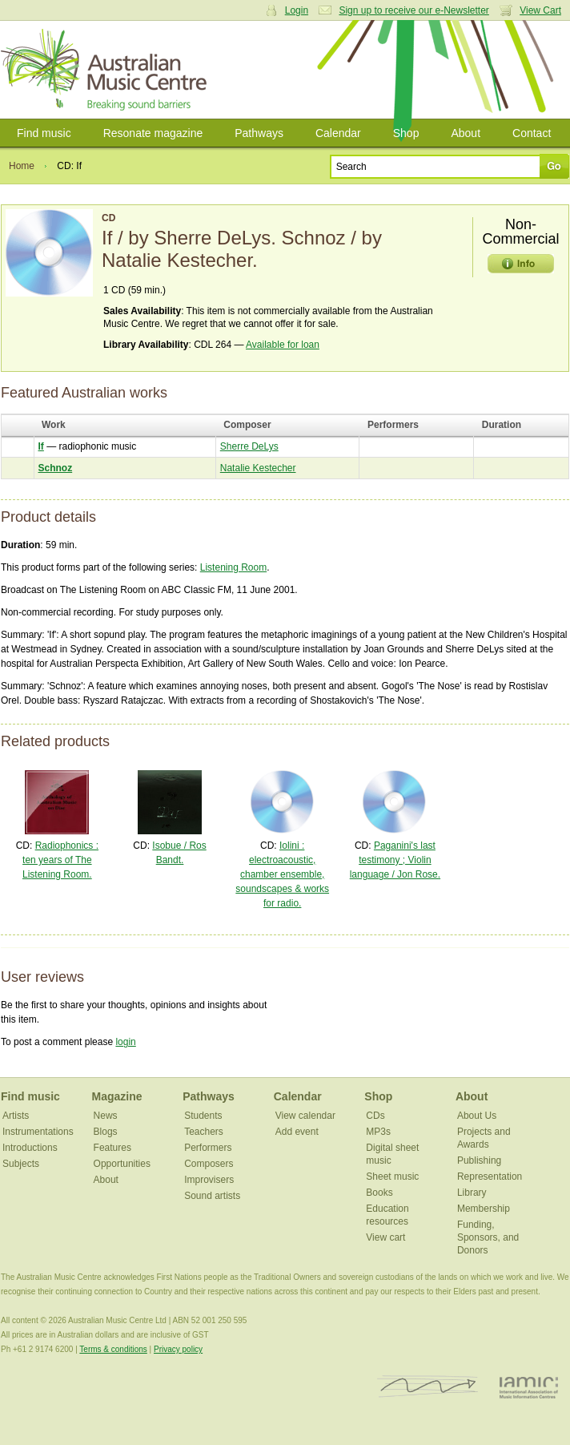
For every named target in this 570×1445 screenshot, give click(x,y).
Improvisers (209, 1179)
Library (472, 1192)
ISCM (427, 1387)
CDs (375, 1115)
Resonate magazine (153, 133)
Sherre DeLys (249, 446)
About (465, 133)
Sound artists (212, 1195)
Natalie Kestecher (258, 468)
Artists (15, 1115)
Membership (483, 1208)
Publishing (479, 1160)
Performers (207, 1147)
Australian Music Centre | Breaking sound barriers (107, 70)
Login (296, 10)
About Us (476, 1115)
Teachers (203, 1131)
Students (203, 1115)
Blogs (106, 1131)
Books (379, 1192)
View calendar (305, 1115)
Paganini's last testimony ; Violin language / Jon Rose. (395, 860)
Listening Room (233, 567)
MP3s (378, 1131)
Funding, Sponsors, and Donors (488, 1237)
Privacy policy (178, 1349)
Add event (297, 1131)
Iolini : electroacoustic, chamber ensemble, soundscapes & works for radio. (282, 874)
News (106, 1115)
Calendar (338, 133)
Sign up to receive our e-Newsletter (413, 10)
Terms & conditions (113, 1349)
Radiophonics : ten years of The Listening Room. (60, 860)
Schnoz (55, 468)
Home (21, 166)
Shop (406, 133)
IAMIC (528, 1387)
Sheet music (392, 1176)
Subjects (20, 1163)
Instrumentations (38, 1131)
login (125, 1041)
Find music (44, 133)
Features (112, 1147)
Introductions (30, 1147)
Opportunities (122, 1163)
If (41, 446)
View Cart (540, 10)
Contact (531, 133)
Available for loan (282, 344)
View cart (385, 1237)
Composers (208, 1163)
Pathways (259, 133)
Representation (489, 1176)
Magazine (117, 1096)
